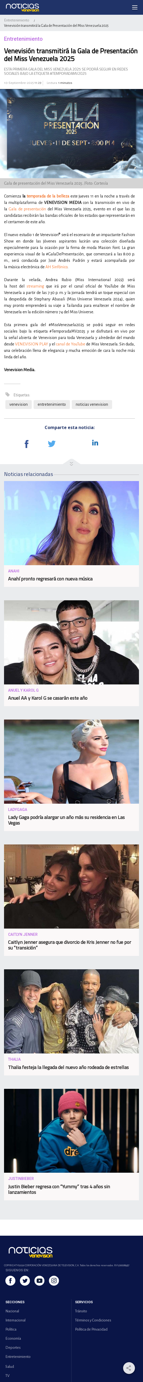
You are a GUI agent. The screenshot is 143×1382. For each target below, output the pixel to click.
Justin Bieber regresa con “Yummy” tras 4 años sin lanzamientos (59, 1189)
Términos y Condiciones (93, 1320)
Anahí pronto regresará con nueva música (50, 578)
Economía (13, 1338)
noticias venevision (92, 404)
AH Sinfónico (56, 267)
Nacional (12, 1311)
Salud (9, 1367)
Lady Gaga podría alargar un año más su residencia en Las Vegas (66, 820)
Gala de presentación (27, 209)
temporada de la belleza (48, 196)
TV (7, 1376)
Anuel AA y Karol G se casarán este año (47, 698)
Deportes (13, 1348)
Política (10, 1329)
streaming (35, 286)
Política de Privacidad (91, 1329)
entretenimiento (52, 404)
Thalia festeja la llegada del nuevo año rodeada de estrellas (68, 1067)
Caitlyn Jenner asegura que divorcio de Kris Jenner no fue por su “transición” (69, 944)
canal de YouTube (70, 344)
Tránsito (81, 1311)
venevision (18, 404)
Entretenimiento (16, 20)
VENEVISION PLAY (31, 344)
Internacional (15, 1320)
